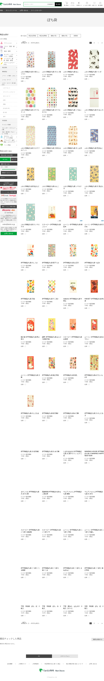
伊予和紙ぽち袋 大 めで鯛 (50, 451)
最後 (102, 43)
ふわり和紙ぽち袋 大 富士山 (51, 148)
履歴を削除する (97, 639)
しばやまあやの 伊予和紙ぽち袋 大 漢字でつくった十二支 (72, 453)
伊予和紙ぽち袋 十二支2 (50, 299)
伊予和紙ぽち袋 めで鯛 (71, 413)
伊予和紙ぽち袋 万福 (28, 299)
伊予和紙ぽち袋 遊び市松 (50, 375)
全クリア (14, 159)
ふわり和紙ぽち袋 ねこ (71, 72)
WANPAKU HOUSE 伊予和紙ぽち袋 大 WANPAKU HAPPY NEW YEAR (94, 453)
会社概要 (9, 664)
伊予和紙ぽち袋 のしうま (29, 263)
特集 (1, 10)
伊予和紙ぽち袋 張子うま (50, 263)
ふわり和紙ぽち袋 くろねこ (72, 110)
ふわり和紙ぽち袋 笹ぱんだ (30, 186)
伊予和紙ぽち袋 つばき (92, 263)
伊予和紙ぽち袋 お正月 (71, 263)
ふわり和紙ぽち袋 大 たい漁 (51, 72)
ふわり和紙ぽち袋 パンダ (92, 72)
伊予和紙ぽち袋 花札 (70, 375)
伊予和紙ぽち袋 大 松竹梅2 (30, 451)
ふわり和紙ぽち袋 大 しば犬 (72, 148)
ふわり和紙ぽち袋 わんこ (50, 186)
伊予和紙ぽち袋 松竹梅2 (50, 413)
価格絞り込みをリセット (8, 172)
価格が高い (65, 35)
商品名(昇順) (32, 35)
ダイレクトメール (11, 10)
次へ (98, 43)
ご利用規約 (35, 664)
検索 (58, 4)
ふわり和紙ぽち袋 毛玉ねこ (93, 148)
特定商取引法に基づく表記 (52, 664)
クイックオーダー (36, 10)
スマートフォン (65, 656)
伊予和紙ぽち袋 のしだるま (30, 413)
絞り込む (5, 159)
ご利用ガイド (22, 664)
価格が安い (54, 35)
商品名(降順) (43, 35)
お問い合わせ (24, 10)
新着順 (76, 35)
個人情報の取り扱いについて (74, 664)
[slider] (1, 169)
